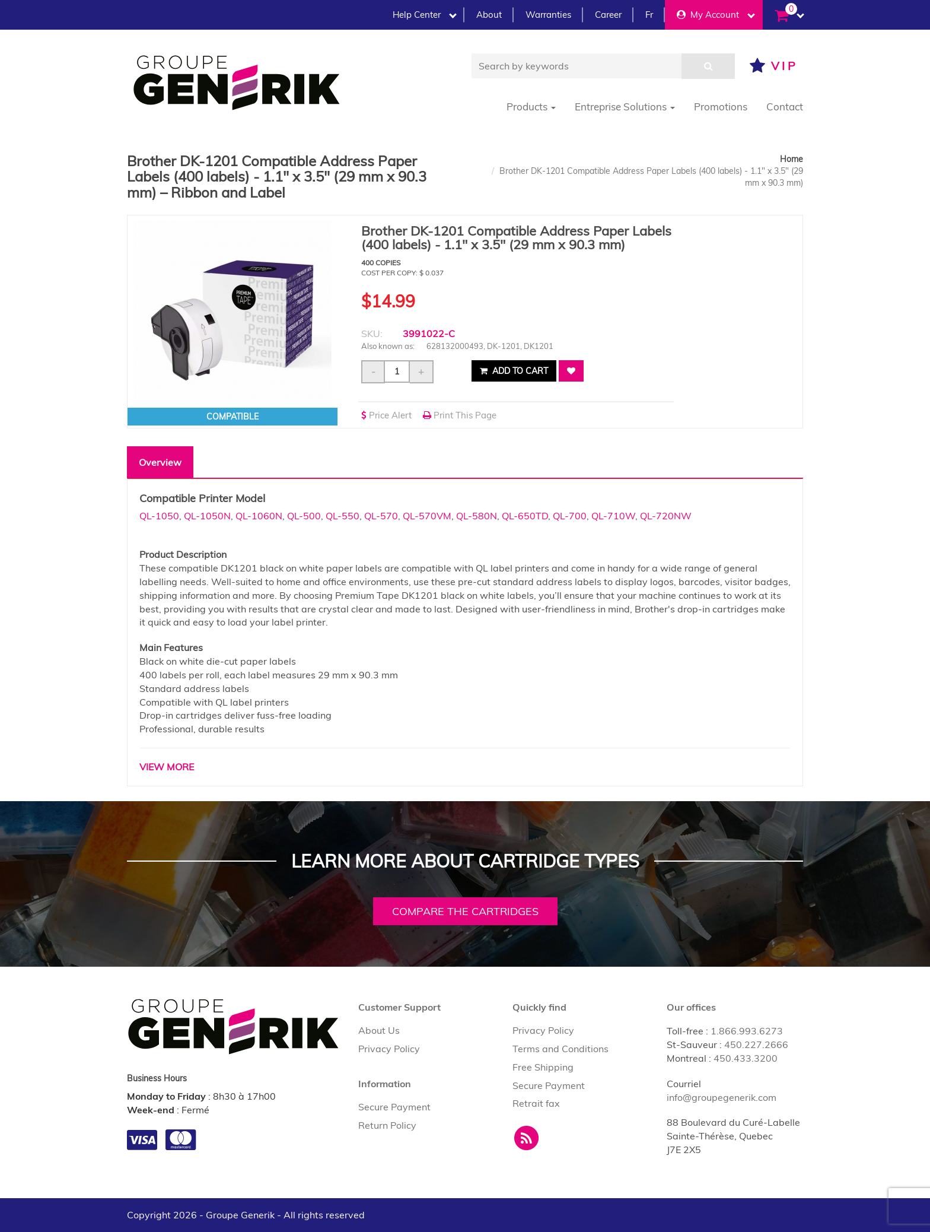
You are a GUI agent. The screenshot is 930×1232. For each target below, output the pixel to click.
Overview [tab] (160, 462)
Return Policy (387, 1125)
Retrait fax (536, 1103)
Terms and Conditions (560, 1049)
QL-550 (342, 516)
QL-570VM (427, 516)
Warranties (548, 14)
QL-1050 (159, 516)
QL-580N (476, 516)
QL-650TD (525, 516)
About (489, 14)
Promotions (720, 106)
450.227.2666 (756, 1044)
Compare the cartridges (465, 911)
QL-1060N (258, 516)
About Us (379, 1030)
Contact (784, 106)
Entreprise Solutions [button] (625, 106)
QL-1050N (207, 516)
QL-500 (304, 516)
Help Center (425, 14)
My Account (716, 14)
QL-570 (381, 516)
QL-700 (570, 516)
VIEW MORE (166, 767)
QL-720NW (666, 516)
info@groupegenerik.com (721, 1097)
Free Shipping (543, 1067)
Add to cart (514, 371)
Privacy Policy (389, 1049)
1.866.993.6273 (747, 1031)
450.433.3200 (746, 1058)
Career (608, 14)
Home (791, 159)
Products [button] (531, 106)
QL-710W (613, 516)
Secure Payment (394, 1107)
